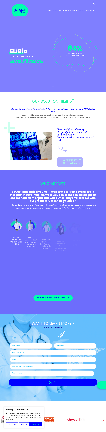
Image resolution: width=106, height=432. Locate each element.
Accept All (36, 424)
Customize (12, 424)
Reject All (24, 424)
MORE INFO (71, 162)
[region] (24, 417)
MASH (61, 10)
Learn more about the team (53, 298)
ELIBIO (68, 10)
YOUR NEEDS (77, 10)
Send (53, 382)
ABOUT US (52, 10)
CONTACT (89, 10)
